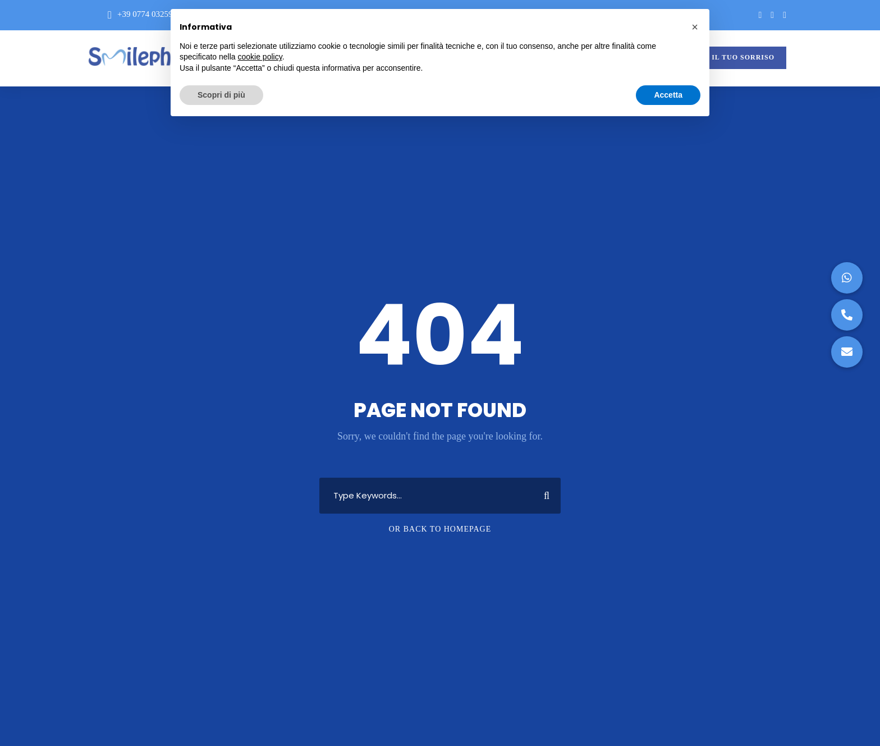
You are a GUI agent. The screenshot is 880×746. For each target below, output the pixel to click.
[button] (847, 352)
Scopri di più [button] (221, 94)
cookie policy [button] (260, 56)
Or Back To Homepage (440, 529)
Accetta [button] (668, 94)
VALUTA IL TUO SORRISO (727, 57)
